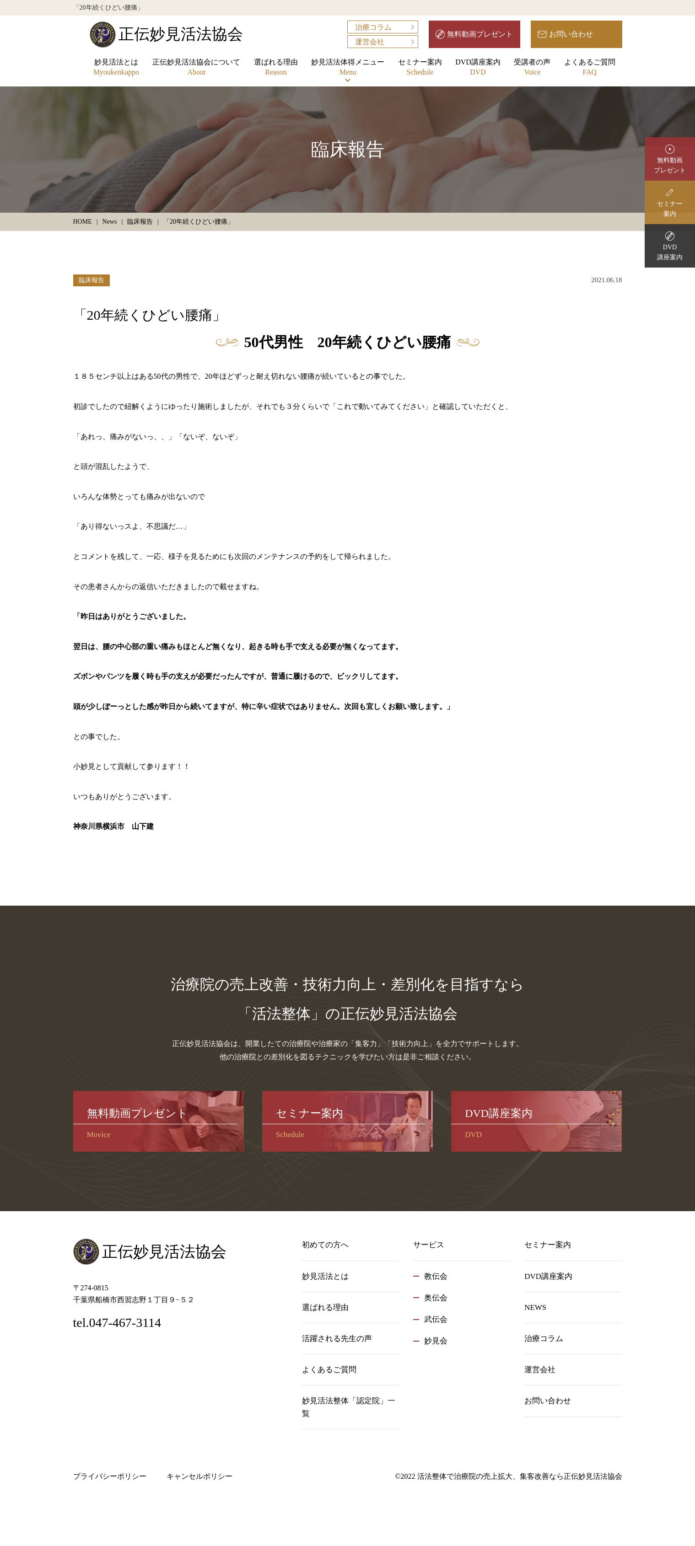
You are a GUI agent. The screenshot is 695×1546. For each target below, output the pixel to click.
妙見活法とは (116, 68)
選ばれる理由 (276, 68)
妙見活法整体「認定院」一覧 (348, 1406)
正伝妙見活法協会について (196, 68)
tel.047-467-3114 (117, 1322)
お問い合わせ (571, 34)
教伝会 (435, 1276)
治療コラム (373, 27)
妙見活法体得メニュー (347, 68)
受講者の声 (532, 68)
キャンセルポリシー (199, 1476)
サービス (428, 1244)
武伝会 (435, 1319)
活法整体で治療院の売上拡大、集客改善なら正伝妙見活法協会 (519, 1476)
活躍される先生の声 (337, 1338)
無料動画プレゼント (480, 34)
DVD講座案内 (478, 68)
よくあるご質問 (589, 68)
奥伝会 (435, 1298)
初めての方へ (325, 1244)
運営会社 (369, 42)
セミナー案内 (420, 68)
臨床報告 (91, 280)
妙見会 (435, 1341)
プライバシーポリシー (109, 1476)
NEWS (535, 1307)
